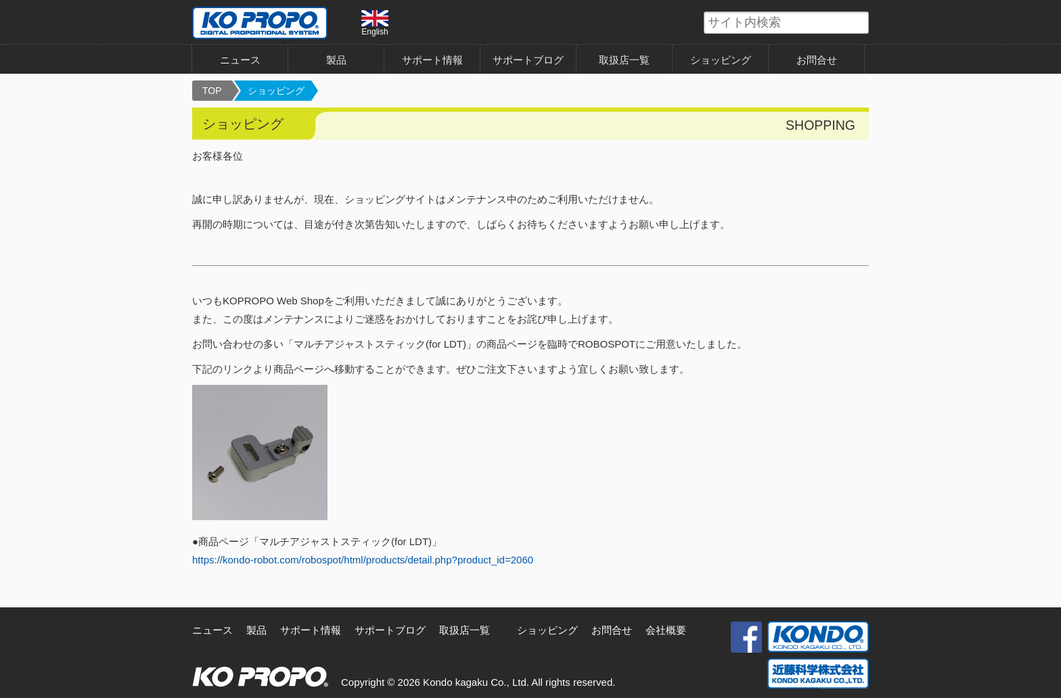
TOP (212, 90)
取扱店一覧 (624, 60)
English (374, 23)
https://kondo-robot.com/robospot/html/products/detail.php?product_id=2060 (362, 559)
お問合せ (816, 60)
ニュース (240, 60)
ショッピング (720, 60)
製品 (336, 60)
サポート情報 (432, 60)
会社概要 (666, 630)
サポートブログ (528, 60)
